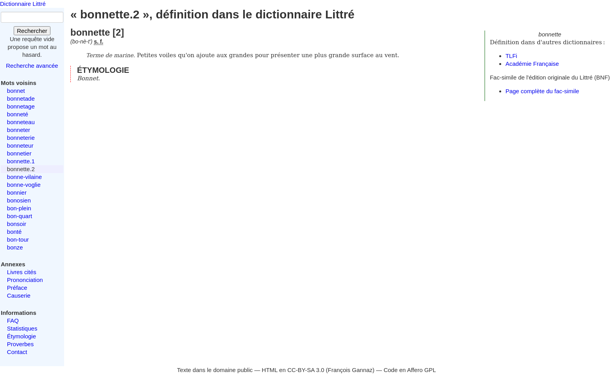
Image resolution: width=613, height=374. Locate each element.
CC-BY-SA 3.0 (305, 370)
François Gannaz (350, 370)
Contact (17, 352)
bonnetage (21, 106)
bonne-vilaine (24, 176)
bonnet (16, 90)
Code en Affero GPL (410, 370)
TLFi (511, 55)
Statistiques (22, 328)
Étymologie (21, 336)
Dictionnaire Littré (23, 3)
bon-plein (19, 208)
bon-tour (18, 239)
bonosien (19, 200)
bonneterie (21, 137)
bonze (15, 247)
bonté (14, 231)
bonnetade (21, 98)
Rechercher (32, 30)
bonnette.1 (21, 161)
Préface (17, 287)
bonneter (18, 129)
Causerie (18, 295)
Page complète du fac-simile (542, 91)
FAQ (13, 320)
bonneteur (20, 145)
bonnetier (19, 153)
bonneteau (21, 122)
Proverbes (20, 344)
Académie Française (532, 63)
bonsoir (16, 223)
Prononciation (25, 279)
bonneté (17, 114)
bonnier (17, 192)
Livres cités (21, 272)
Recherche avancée (32, 65)
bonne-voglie (24, 184)
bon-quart (19, 216)
